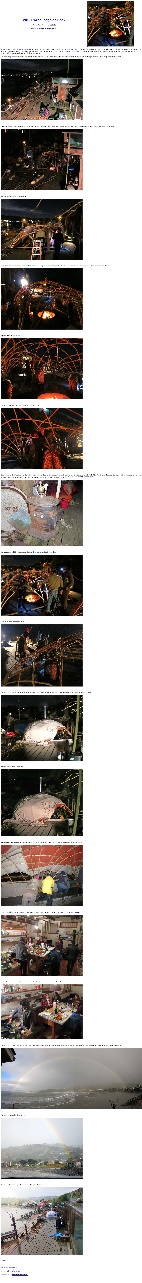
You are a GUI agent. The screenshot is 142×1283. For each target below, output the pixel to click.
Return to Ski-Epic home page (11, 1271)
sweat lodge (73, 49)
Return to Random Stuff (9, 1268)
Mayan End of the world (23, 49)
